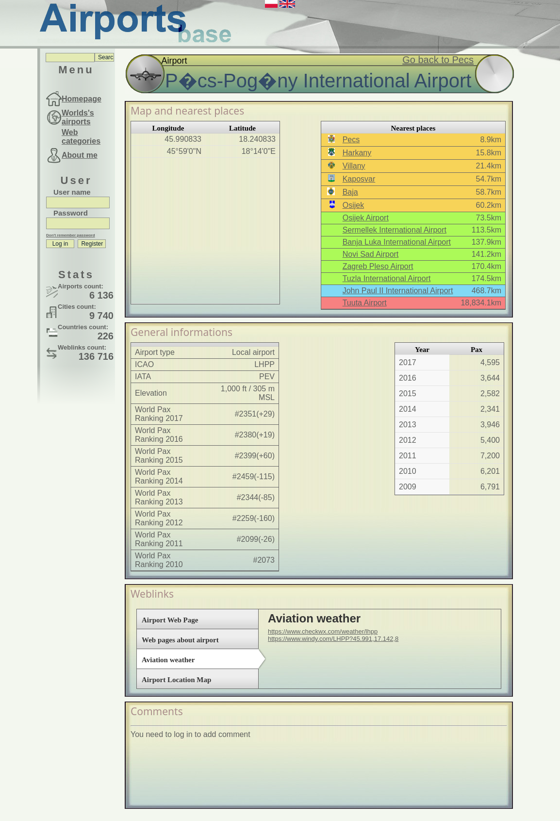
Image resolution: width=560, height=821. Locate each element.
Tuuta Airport (365, 303)
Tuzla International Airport (387, 278)
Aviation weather (168, 660)
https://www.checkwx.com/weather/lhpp (323, 631)
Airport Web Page (170, 620)
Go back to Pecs (438, 59)
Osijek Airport (366, 218)
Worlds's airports (78, 117)
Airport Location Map (176, 680)
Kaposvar (359, 179)
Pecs (351, 139)
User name (72, 192)
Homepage (81, 99)
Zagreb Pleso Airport (378, 266)
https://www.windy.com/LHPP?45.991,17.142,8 (333, 638)
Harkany (357, 153)
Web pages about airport (180, 640)
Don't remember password (70, 235)
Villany (354, 166)
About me (80, 155)
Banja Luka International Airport (397, 242)
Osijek (353, 205)
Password (70, 213)
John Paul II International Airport (398, 290)
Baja (350, 192)
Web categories (81, 136)
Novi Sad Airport (371, 254)
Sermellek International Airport (394, 230)
